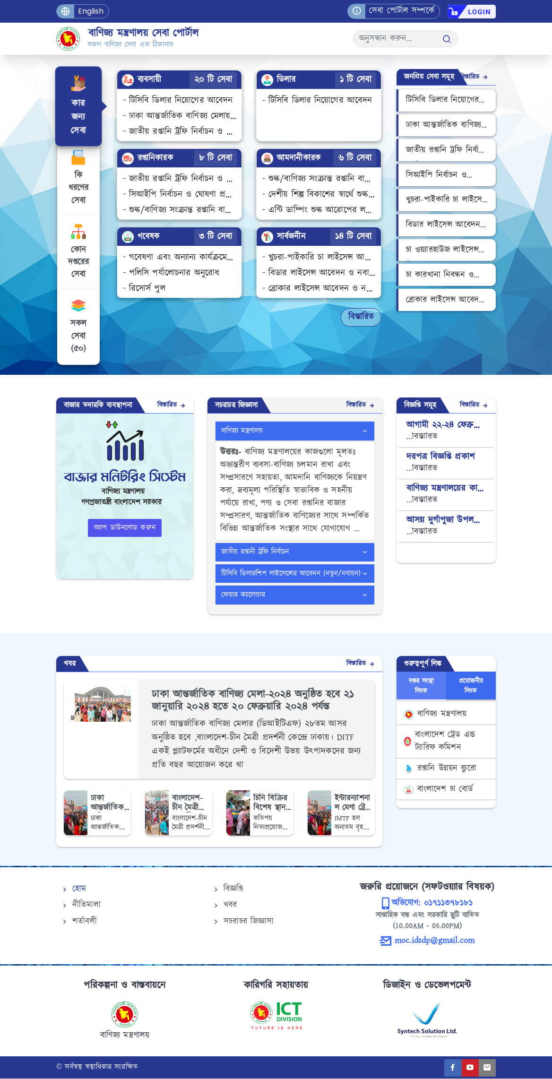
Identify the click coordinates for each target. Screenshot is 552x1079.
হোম (73, 889)
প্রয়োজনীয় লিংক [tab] (471, 687)
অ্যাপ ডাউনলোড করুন (124, 528)
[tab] (77, 106)
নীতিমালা (80, 906)
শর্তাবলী (78, 922)
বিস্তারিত (361, 317)
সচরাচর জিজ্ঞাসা (243, 922)
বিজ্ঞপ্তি (227, 889)
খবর (224, 906)
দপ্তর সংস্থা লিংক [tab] (421, 687)
